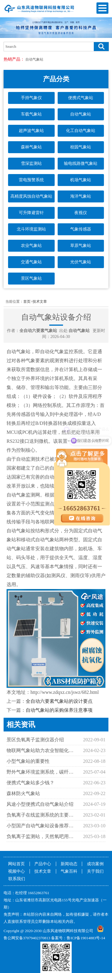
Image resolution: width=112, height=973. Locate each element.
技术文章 (40, 301)
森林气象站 (31, 147)
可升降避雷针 (31, 212)
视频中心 (16, 871)
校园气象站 (80, 147)
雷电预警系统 (31, 180)
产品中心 (42, 864)
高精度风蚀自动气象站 (31, 196)
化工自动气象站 (80, 130)
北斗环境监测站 (31, 229)
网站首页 (16, 864)
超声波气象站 (31, 130)
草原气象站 (80, 245)
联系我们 (16, 879)
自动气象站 (34, 59)
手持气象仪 (31, 98)
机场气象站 (80, 180)
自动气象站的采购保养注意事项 (59, 710)
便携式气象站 (80, 98)
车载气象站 (31, 114)
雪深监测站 (31, 163)
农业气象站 (31, 245)
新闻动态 (69, 864)
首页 (26, 301)
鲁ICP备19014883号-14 (86, 938)
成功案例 (95, 864)
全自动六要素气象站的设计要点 (59, 701)
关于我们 (95, 871)
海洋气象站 (80, 196)
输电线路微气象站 (80, 163)
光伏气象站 (80, 262)
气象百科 (69, 871)
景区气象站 (31, 278)
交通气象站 (31, 262)
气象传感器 (80, 229)
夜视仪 (80, 212)
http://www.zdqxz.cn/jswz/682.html (64, 692)
